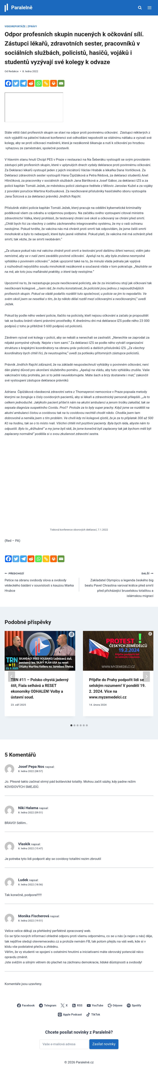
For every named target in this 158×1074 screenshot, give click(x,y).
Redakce (13, 71)
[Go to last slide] (11, 676)
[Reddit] (31, 83)
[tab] (71, 725)
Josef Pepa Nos (31, 766)
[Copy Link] (46, 83)
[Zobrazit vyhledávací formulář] (140, 7)
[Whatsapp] (38, 83)
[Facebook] (8, 83)
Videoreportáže (15, 26)
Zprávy (32, 26)
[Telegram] (23, 83)
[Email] (61, 83)
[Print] (53, 83)
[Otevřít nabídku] (149, 7)
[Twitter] (16, 83)
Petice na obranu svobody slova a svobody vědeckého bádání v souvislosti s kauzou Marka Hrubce (40, 582)
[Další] (146, 676)
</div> (34, 107)
